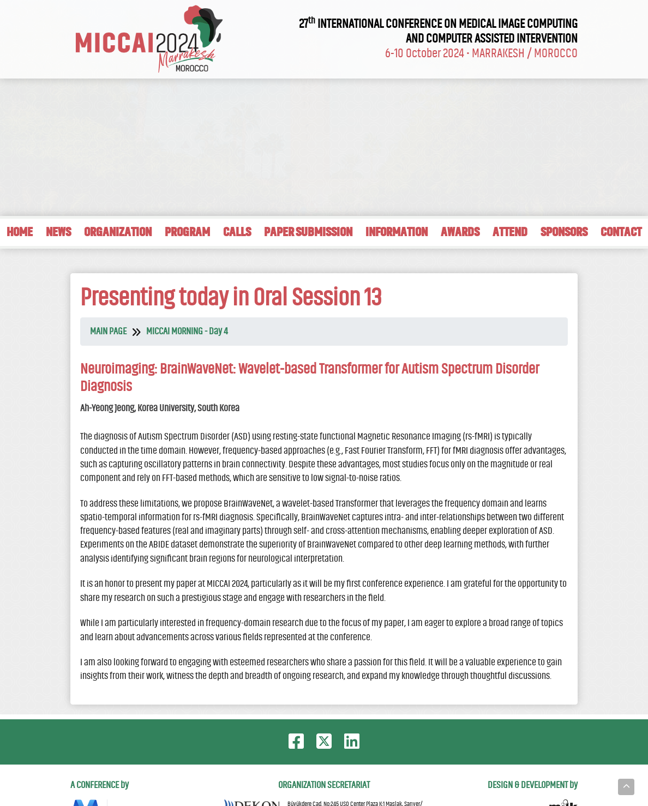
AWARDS (460, 232)
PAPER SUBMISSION (308, 232)
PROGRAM (187, 232)
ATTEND (510, 232)
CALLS (237, 232)
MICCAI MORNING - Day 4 (186, 331)
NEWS (58, 232)
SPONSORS (564, 232)
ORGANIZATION (118, 232)
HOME (20, 232)
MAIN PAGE (108, 331)
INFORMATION (396, 232)
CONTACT (621, 232)
